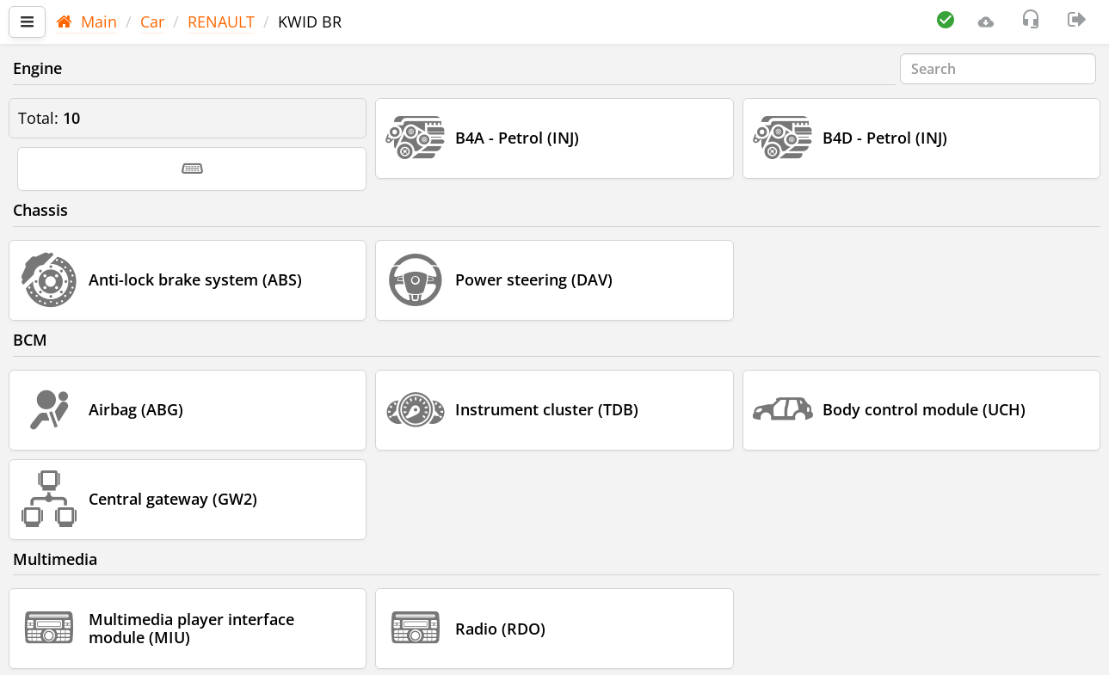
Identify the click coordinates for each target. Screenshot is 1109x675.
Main (86, 21)
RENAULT (221, 21)
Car (152, 21)
